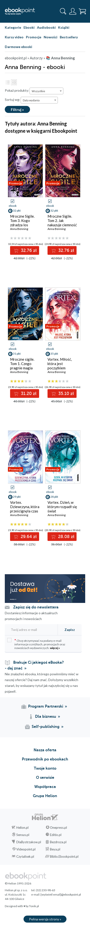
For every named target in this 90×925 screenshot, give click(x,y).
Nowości (50, 37)
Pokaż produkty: (17, 90)
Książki (63, 27)
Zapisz (70, 630)
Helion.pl (22, 827)
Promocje (33, 37)
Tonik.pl (34, 906)
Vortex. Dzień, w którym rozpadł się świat (62, 506)
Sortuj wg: (12, 99)
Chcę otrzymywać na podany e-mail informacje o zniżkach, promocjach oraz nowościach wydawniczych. (36, 644)
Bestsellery (69, 37)
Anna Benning (19, 229)
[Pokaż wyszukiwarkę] (63, 11)
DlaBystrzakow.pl (28, 842)
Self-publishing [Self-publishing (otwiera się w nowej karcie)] (46, 727)
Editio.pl (55, 835)
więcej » (55, 648)
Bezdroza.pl (58, 842)
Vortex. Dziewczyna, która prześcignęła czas (24, 506)
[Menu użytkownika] (72, 11)
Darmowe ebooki (18, 47)
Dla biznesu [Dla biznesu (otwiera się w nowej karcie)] (45, 716)
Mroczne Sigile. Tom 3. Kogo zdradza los (22, 220)
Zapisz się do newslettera (36, 607)
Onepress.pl (58, 827)
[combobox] (46, 91)
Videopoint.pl (26, 849)
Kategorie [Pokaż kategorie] (13, 27)
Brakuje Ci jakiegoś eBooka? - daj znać (34, 665)
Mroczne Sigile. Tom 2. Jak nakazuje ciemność (62, 220)
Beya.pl (55, 849)
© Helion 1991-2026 (18, 883)
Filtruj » (17, 109)
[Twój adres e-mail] (30, 630)
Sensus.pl (22, 835)
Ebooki (29, 27)
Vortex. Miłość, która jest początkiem (60, 363)
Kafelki (14, 82)
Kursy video (14, 37)
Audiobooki (46, 27)
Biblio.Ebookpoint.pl (64, 856)
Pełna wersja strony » (45, 919)
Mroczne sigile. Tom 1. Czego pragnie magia (22, 363)
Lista (8, 82)
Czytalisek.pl (25, 856)
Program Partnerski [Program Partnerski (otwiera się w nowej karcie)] (45, 706)
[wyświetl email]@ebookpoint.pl (61, 894)
